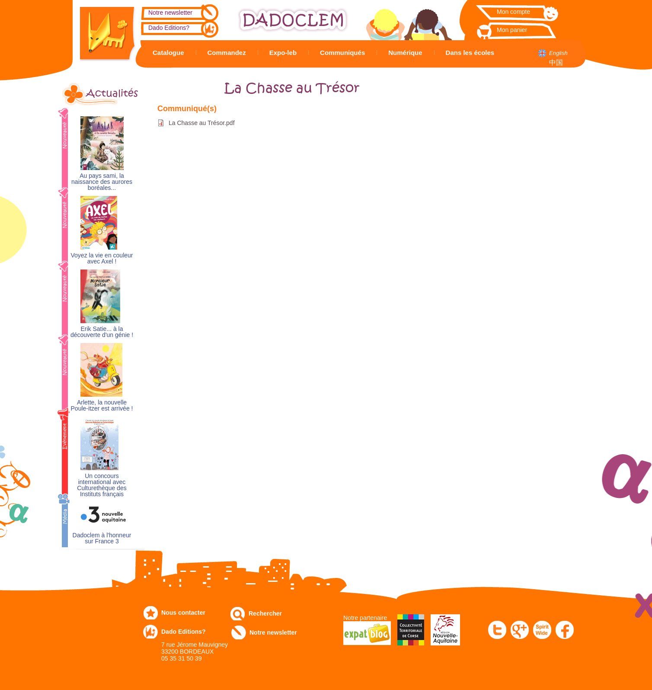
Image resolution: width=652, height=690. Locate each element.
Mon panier (512, 29)
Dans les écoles (470, 52)
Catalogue (168, 52)
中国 (556, 62)
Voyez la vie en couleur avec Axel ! (102, 258)
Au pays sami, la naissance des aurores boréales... (101, 182)
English (558, 53)
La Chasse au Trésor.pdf (202, 122)
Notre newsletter (170, 12)
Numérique (405, 52)
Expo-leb (283, 52)
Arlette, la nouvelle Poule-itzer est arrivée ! (102, 405)
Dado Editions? (168, 27)
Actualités (112, 93)
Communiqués (342, 52)
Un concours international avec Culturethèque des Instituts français (101, 485)
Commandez (227, 52)
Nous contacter (183, 612)
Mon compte (513, 11)
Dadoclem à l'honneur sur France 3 (102, 538)
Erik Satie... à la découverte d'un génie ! (101, 332)
